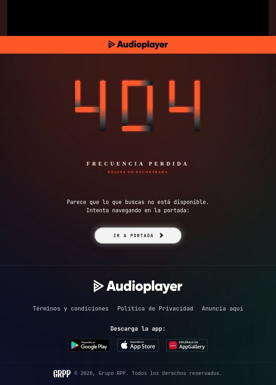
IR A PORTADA (134, 236)
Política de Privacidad (155, 308)
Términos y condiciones (71, 308)
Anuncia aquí (222, 308)
